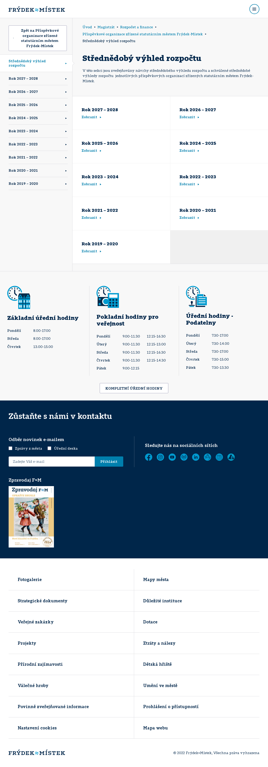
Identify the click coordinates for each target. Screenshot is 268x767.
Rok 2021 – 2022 (23, 157)
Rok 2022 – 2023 (23, 144)
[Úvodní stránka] (37, 9)
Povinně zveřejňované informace (53, 706)
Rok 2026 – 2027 (23, 91)
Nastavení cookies (37, 727)
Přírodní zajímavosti (40, 664)
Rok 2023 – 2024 (23, 131)
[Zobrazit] (219, 457)
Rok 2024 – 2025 (23, 118)
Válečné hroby (33, 685)
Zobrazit (91, 117)
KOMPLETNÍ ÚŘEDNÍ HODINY (134, 388)
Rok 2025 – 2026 (23, 105)
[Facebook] (148, 457)
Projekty (27, 643)
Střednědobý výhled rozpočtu (27, 63)
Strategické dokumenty (43, 600)
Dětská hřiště (157, 664)
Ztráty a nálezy (159, 643)
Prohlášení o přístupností (171, 706)
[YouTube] (172, 457)
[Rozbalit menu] (254, 9)
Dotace (150, 621)
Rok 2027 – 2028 (23, 78)
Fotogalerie (30, 579)
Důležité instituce (162, 600)
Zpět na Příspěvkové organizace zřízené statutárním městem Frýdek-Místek (36, 38)
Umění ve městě (160, 685)
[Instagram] (160, 457)
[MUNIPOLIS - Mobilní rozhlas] (184, 457)
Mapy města (156, 579)
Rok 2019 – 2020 (23, 183)
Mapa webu (155, 727)
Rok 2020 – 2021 (23, 170)
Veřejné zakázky (36, 621)
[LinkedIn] (195, 457)
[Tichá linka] (207, 457)
